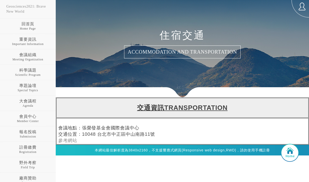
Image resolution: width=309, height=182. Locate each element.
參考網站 (67, 140)
